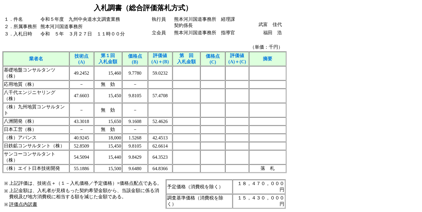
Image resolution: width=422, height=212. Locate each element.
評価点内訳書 (23, 204)
